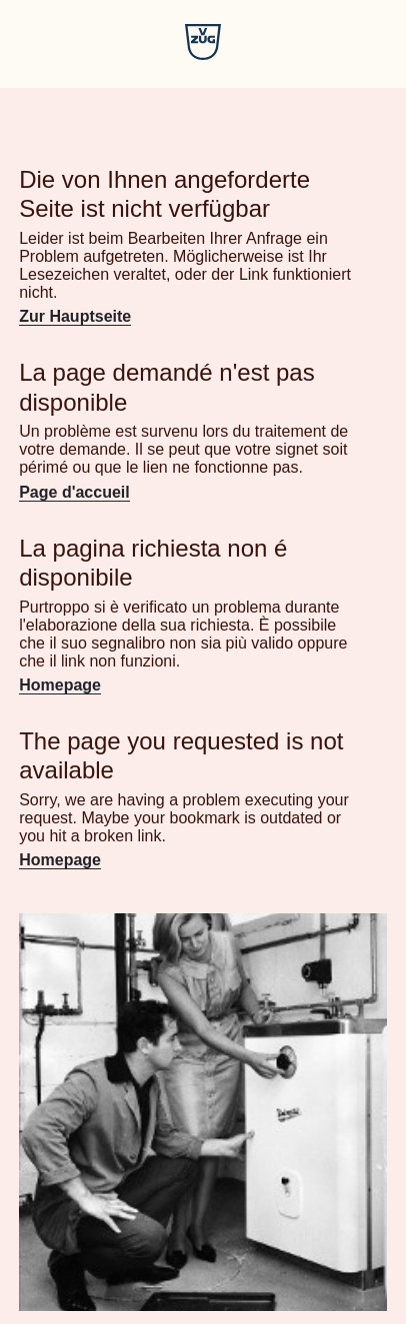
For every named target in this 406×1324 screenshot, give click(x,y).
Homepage (60, 684)
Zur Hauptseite (75, 316)
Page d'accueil (74, 492)
